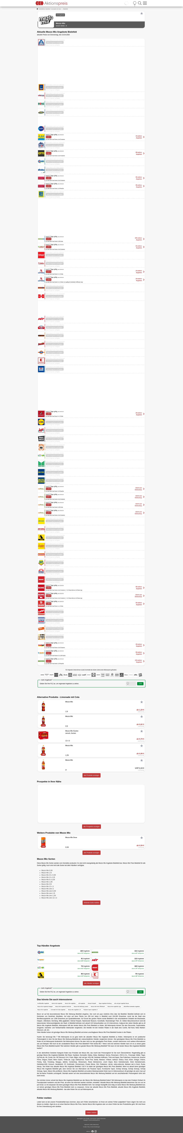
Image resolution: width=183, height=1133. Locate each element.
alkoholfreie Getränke (44, 9)
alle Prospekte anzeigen (91, 826)
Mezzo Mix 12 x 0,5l (48, 877)
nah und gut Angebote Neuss (121, 1003)
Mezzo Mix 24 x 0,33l (48, 875)
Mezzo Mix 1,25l (46, 882)
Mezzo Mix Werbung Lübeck (81, 1006)
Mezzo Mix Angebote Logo (114, 1006)
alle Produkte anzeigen (91, 775)
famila (96, 1044)
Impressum (86, 1124)
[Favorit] (141, 13)
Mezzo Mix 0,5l (46, 884)
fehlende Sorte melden (91, 903)
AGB (91, 1124)
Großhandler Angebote (43, 1003)
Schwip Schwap (121, 1069)
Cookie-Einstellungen (95, 1126)
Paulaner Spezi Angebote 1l (90, 1009)
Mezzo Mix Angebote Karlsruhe (63, 1006)
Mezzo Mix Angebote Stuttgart (45, 1006)
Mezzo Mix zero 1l (47, 889)
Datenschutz (96, 1124)
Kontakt (85, 1126)
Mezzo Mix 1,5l (46, 873)
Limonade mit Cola (55, 9)
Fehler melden (91, 1112)
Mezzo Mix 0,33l (46, 870)
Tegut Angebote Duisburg (105, 1003)
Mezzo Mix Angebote (57, 1003)
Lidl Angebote (81, 1003)
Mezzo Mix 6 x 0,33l (48, 879)
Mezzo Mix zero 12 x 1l (49, 898)
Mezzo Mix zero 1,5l (48, 893)
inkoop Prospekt (92, 1003)
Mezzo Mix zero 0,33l (48, 891)
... (62, 9)
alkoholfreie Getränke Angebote (132, 1006)
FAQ (88, 1126)
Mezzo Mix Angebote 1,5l (74, 1009)
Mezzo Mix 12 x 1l (47, 886)
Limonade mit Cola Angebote (58, 1009)
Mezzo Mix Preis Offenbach (98, 1006)
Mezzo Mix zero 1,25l (48, 895)
